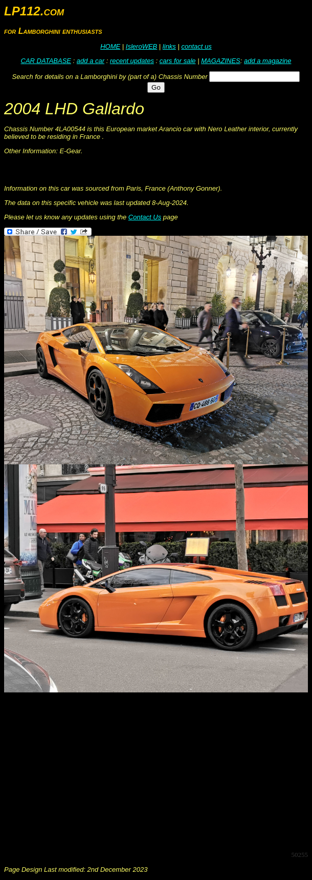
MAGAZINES (220, 61)
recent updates (132, 61)
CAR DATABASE (46, 61)
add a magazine (268, 61)
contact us (196, 46)
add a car (90, 61)
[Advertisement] (158, 771)
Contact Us (144, 217)
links (169, 46)
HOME (110, 46)
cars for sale (178, 61)
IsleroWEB (141, 46)
